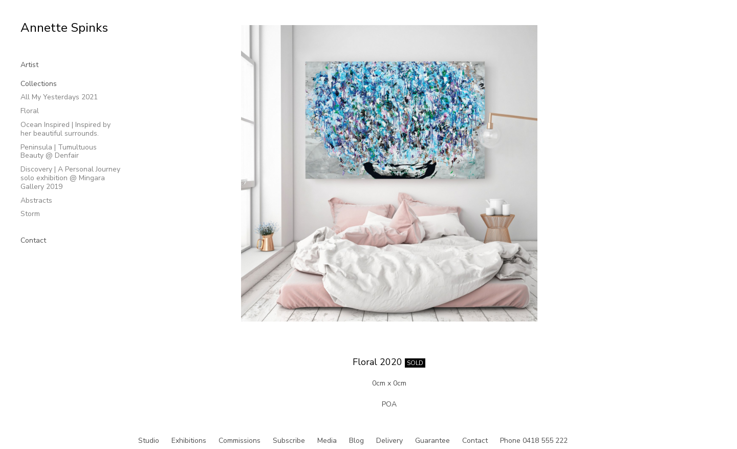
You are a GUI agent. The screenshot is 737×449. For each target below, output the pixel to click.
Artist (29, 65)
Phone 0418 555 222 (534, 440)
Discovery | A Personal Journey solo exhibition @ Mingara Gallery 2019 (70, 177)
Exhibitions (188, 440)
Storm (30, 214)
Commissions (240, 440)
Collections (38, 84)
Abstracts (36, 200)
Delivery (389, 440)
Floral (29, 111)
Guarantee (432, 440)
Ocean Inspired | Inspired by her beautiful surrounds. (65, 129)
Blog (356, 440)
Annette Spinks (64, 27)
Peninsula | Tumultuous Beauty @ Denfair (58, 151)
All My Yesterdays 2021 (59, 97)
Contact (33, 240)
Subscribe (289, 440)
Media (327, 440)
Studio (148, 440)
